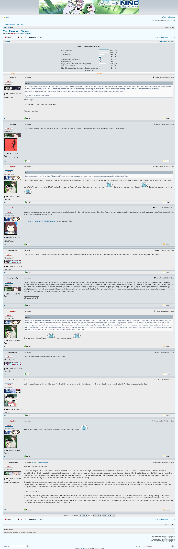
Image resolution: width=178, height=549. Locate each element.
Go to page (158, 37)
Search (171, 17)
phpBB (82, 548)
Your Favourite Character (17, 31)
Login (6, 17)
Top (5, 118)
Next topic (171, 41)
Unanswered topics (9, 24)
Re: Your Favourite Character (40, 462)
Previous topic (163, 41)
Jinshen (28, 33)
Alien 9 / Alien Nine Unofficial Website (41, 221)
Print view (7, 41)
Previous (164, 37)
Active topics (19, 24)
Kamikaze (22, 33)
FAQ (164, 17)
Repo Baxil (14, 33)
